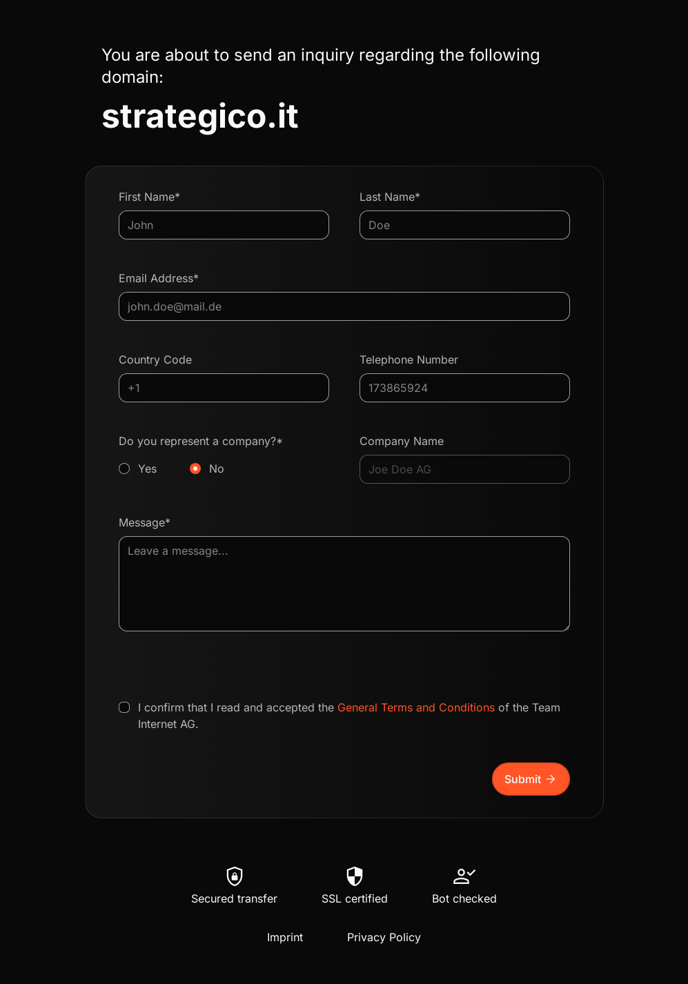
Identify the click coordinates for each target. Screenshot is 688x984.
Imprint (285, 937)
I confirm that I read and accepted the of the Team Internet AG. (349, 715)
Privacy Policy (384, 937)
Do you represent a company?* (224, 455)
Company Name (402, 441)
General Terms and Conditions (416, 707)
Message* (144, 522)
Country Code (155, 359)
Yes (147, 468)
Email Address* (159, 278)
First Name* (149, 197)
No (216, 468)
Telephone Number (409, 359)
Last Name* (390, 197)
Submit (531, 779)
